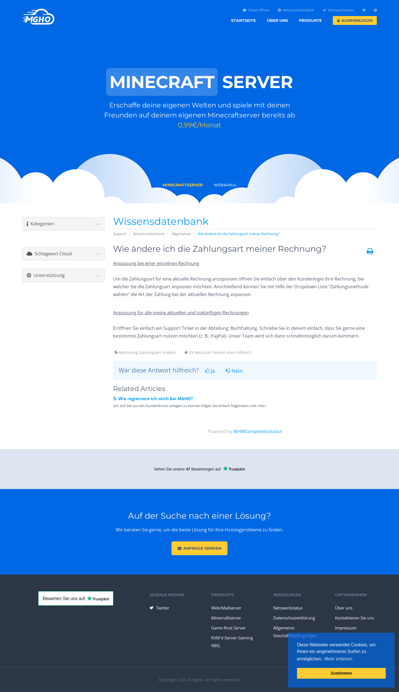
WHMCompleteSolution (257, 431)
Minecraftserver (226, 618)
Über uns (277, 20)
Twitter (159, 608)
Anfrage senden (199, 548)
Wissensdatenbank (296, 10)
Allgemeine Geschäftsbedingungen (295, 631)
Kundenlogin (354, 20)
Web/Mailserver (226, 608)
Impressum (346, 628)
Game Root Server (228, 628)
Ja (210, 370)
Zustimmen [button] (341, 673)
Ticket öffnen (256, 10)
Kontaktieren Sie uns (354, 618)
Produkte (310, 20)
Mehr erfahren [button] (338, 659)
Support (120, 233)
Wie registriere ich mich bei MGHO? (153, 399)
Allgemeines (181, 233)
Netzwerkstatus (338, 10)
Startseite (243, 20)
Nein (234, 370)
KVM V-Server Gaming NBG (232, 641)
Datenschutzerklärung (294, 618)
